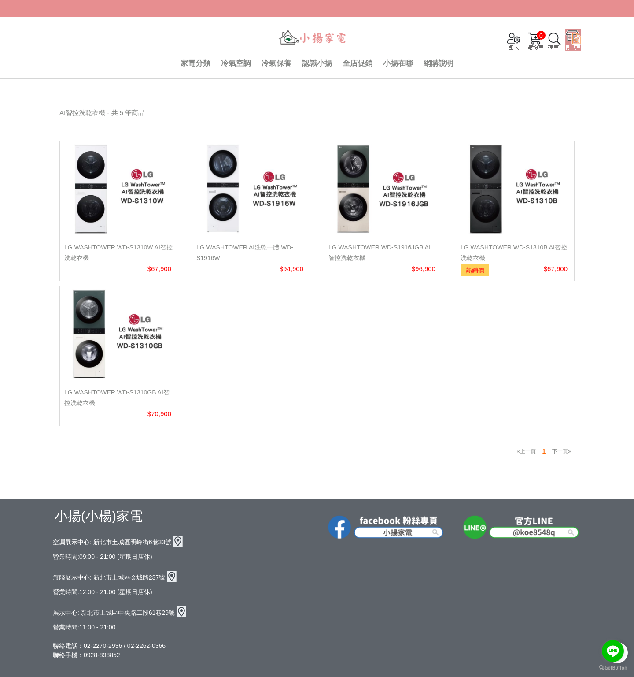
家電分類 (195, 63)
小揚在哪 (398, 63)
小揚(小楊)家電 (99, 516)
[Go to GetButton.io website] (613, 668)
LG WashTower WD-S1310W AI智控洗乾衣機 (118, 252)
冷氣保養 (276, 63)
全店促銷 (357, 63)
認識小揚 (317, 63)
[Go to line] (613, 651)
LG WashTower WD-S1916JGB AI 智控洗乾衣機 (379, 252)
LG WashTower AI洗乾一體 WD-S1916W (244, 252)
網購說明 (438, 63)
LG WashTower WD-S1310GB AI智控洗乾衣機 (117, 397)
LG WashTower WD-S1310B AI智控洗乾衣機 (514, 252)
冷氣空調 (236, 63)
